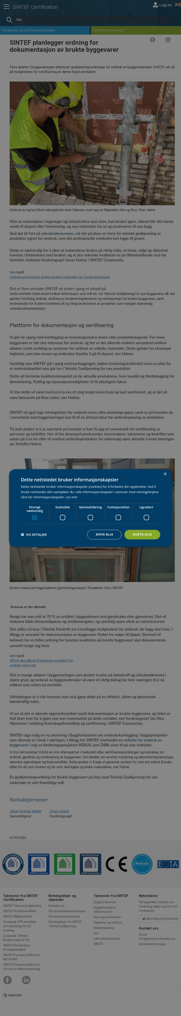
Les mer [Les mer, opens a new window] (72, 497)
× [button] (165, 474)
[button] (34, 535)
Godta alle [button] (142, 534)
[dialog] (90, 508)
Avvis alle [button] (104, 534)
